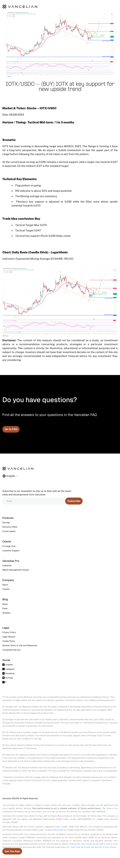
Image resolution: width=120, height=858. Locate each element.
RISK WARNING (98, 811)
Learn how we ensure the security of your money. (94, 847)
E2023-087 (57, 830)
